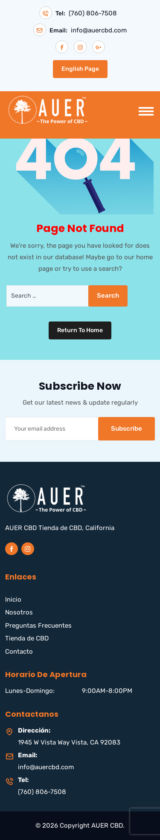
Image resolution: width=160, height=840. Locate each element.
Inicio (13, 599)
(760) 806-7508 (93, 13)
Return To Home (80, 330)
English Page (80, 68)
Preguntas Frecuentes (38, 625)
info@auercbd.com (99, 30)
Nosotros (19, 612)
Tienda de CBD (27, 638)
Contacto (19, 651)
